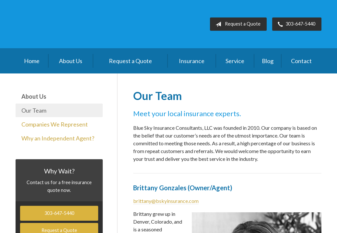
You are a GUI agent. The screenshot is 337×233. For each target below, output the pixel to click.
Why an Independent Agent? (57, 138)
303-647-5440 (295, 24)
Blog (267, 60)
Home (32, 60)
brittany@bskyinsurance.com (166, 201)
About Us (70, 60)
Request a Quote (237, 24)
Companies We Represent (54, 124)
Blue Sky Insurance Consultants (64, 24)
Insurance (191, 60)
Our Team (33, 110)
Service (235, 60)
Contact (301, 60)
